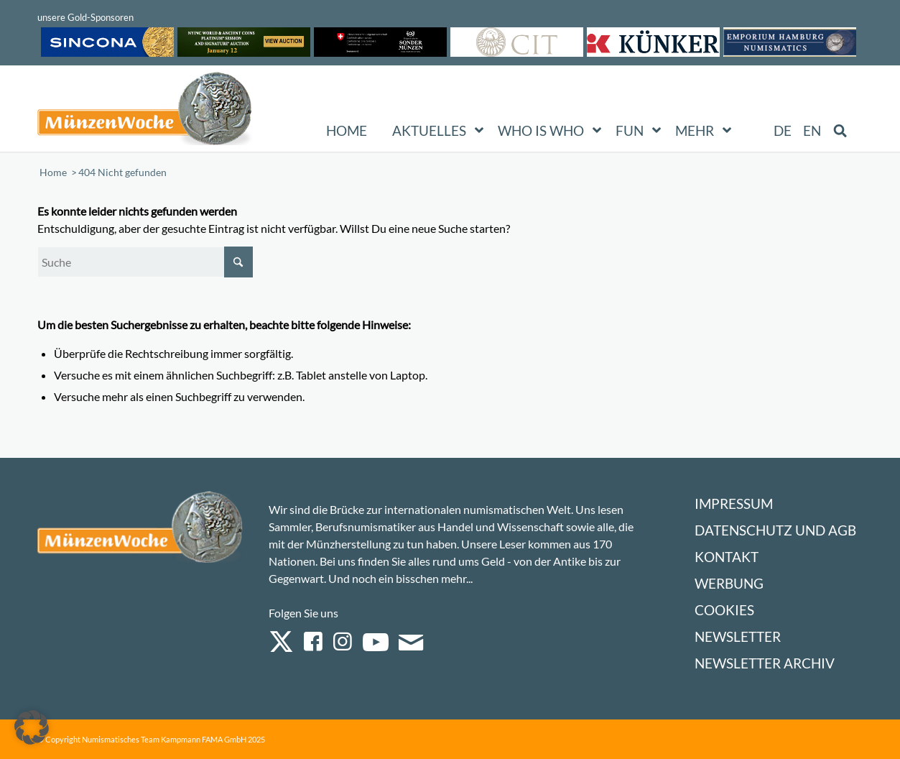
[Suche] (145, 262)
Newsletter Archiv (765, 663)
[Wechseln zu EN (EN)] (812, 131)
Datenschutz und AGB (775, 530)
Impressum (734, 503)
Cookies (724, 610)
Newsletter (738, 636)
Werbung (729, 583)
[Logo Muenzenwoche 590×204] (145, 111)
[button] (31, 727)
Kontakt (726, 556)
